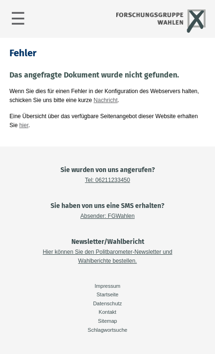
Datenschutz (107, 303)
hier (23, 125)
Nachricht (106, 100)
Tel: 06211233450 (107, 180)
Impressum (107, 286)
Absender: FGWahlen (107, 216)
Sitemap (107, 321)
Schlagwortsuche (108, 330)
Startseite (107, 294)
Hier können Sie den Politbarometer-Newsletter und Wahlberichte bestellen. (107, 256)
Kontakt (107, 312)
